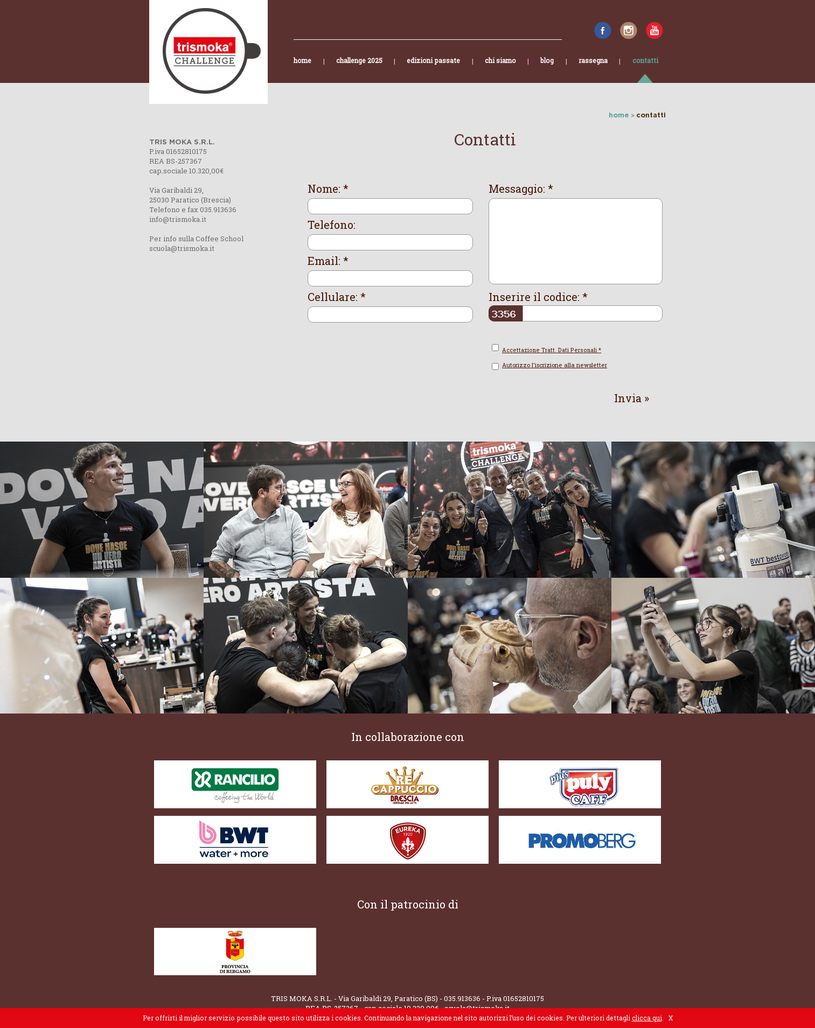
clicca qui (647, 1018)
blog (547, 69)
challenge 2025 (359, 69)
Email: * (328, 261)
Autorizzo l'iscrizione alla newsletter (554, 365)
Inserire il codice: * (538, 297)
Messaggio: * (521, 188)
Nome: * (328, 188)
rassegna (593, 69)
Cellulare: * (337, 297)
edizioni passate (433, 69)
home (302, 69)
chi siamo (500, 69)
